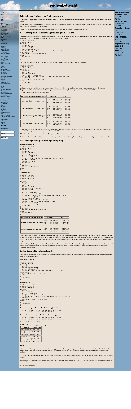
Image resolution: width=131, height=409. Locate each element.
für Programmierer (5, 75)
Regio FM (3, 122)
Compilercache (4, 78)
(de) (121, 14)
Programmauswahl (5, 96)
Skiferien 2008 (4, 25)
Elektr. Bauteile (4, 102)
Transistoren (4, 103)
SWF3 (2, 113)
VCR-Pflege (3, 48)
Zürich (2, 20)
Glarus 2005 (4, 26)
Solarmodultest (4, 56)
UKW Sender (4, 52)
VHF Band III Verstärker (6, 36)
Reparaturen (4, 30)
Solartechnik (4, 39)
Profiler (3, 79)
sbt (1, 65)
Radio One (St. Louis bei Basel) (8, 116)
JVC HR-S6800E (4, 32)
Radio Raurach (4, 119)
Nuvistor (3, 60)
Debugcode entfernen (6, 93)
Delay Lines (3, 108)
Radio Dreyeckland (5, 115)
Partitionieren (4, 92)
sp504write (3, 72)
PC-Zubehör (4, 111)
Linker (2, 86)
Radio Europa (4, 118)
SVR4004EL (3, 35)
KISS (2, 88)
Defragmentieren (5, 90)
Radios (2, 40)
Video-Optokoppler (5, 53)
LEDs (2, 105)
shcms (2, 66)
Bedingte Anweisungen (6, 76)
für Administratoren (6, 89)
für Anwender (4, 95)
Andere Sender (4, 121)
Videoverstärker (4, 59)
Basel (2, 22)
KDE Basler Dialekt (5, 70)
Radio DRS (3, 123)
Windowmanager (5, 98)
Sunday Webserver (5, 63)
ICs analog (3, 109)
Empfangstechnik (5, 49)
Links (2, 99)
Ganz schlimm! (4, 82)
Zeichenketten (5, 85)
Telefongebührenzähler (6, 58)
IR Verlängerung (5, 50)
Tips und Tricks (4, 69)
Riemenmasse (4, 33)
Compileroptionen (5, 83)
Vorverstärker (4, 29)
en (3, 14)
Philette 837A (4, 43)
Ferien (2, 23)
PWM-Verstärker (5, 37)
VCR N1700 (3, 46)
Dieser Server (4, 68)
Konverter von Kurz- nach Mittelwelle (10, 55)
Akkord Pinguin (4, 42)
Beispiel (3, 80)
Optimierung (4, 73)
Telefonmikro (4, 45)
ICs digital (3, 106)
